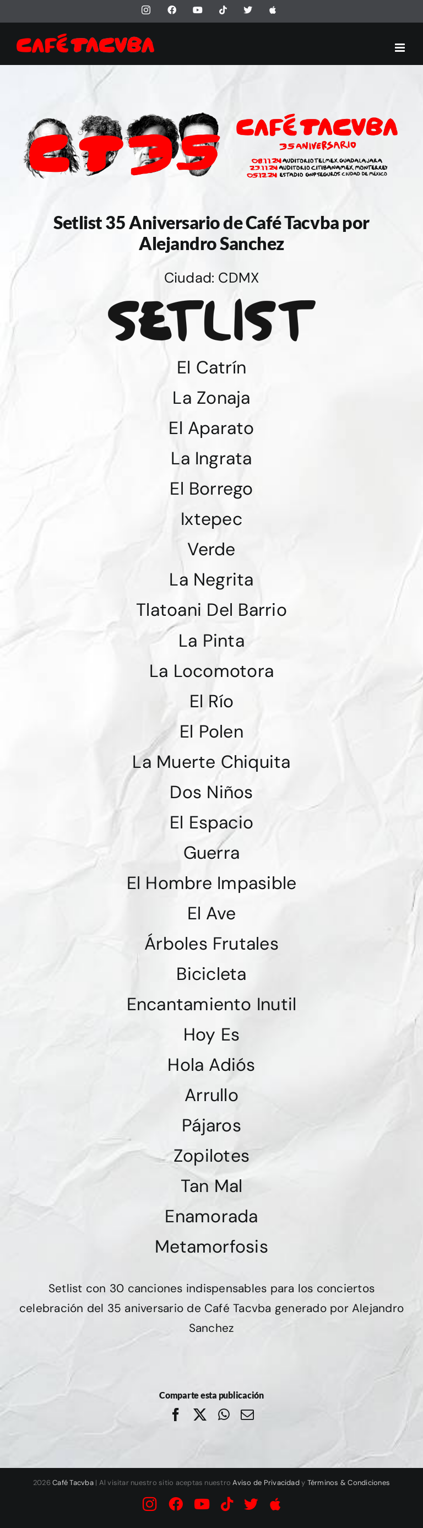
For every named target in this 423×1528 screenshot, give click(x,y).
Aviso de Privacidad (266, 1482)
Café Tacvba (73, 1482)
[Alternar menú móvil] (400, 47)
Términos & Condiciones (348, 1482)
